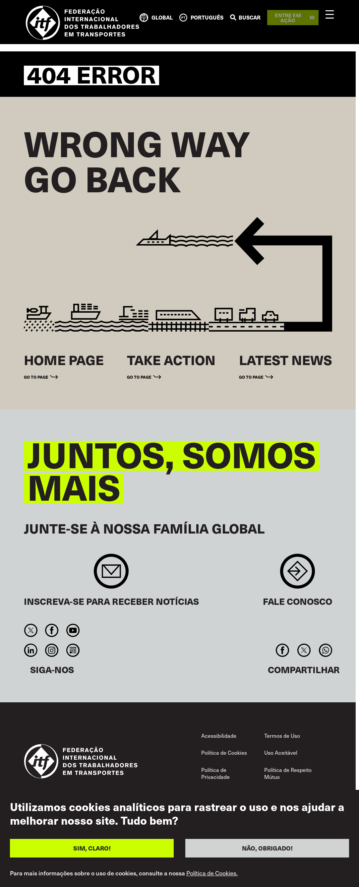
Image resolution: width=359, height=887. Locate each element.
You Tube (73, 630)
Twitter (31, 630)
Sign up (111, 574)
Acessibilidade (218, 735)
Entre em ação (288, 18)
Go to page (36, 377)
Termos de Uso (282, 735)
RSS (73, 650)
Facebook (52, 630)
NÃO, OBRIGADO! (267, 849)
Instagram (52, 650)
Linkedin (31, 650)
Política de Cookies (224, 752)
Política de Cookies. (212, 874)
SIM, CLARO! (92, 849)
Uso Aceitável (280, 752)
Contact (297, 574)
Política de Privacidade (215, 773)
